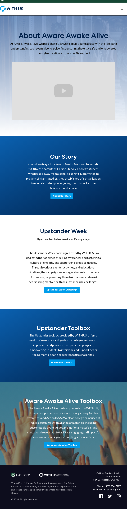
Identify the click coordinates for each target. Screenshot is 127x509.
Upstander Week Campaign (61, 289)
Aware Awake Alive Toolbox (61, 445)
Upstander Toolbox (62, 362)
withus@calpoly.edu (110, 489)
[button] (122, 9)
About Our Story (62, 196)
